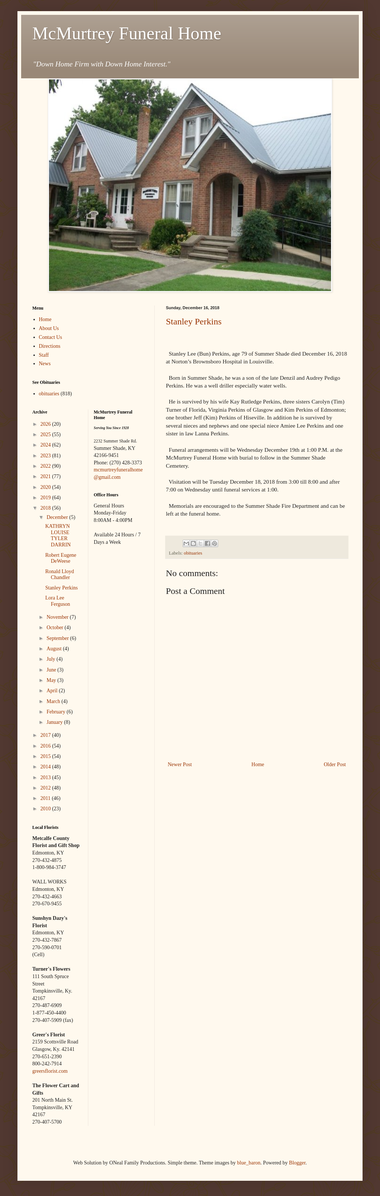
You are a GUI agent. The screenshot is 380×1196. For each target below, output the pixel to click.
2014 (46, 766)
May (51, 680)
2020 (46, 487)
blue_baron (249, 1163)
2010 (46, 808)
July (51, 659)
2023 (46, 455)
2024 (46, 445)
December (57, 517)
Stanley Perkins (194, 321)
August (54, 648)
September (58, 638)
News (45, 363)
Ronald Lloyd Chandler (59, 575)
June (51, 670)
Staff (44, 355)
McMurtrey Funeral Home (126, 33)
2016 (46, 746)
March (53, 701)
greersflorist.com (50, 1071)
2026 (46, 424)
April (52, 690)
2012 (46, 788)
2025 (46, 434)
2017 (46, 735)
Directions (49, 346)
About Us (49, 328)
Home (258, 764)
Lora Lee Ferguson (57, 601)
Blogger (297, 1163)
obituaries (193, 553)
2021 (46, 476)
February (56, 712)
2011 (46, 798)
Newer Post (180, 764)
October (55, 627)
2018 (46, 508)
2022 (46, 466)
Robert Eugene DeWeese (60, 558)
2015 (46, 756)
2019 (46, 497)
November (58, 617)
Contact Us (50, 337)
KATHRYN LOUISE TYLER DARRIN (58, 535)
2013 (46, 777)
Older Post (335, 764)
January (55, 722)
